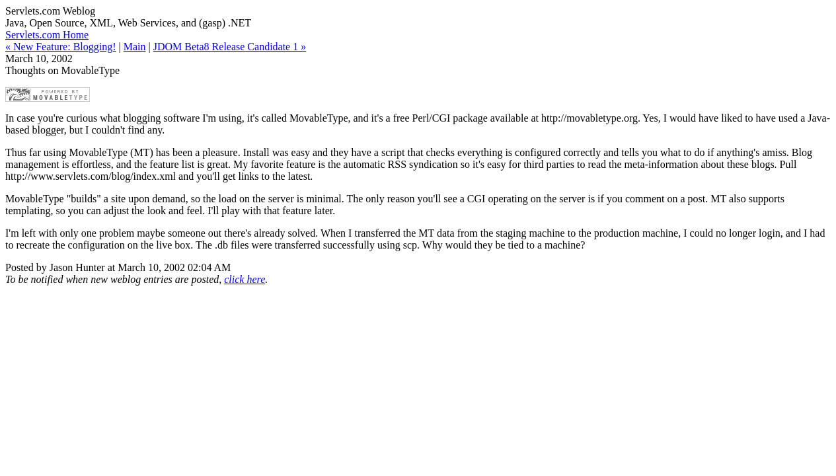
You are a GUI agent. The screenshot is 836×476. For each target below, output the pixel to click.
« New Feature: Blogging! (60, 46)
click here (244, 279)
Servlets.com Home (47, 34)
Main (135, 46)
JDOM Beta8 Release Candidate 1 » (230, 46)
